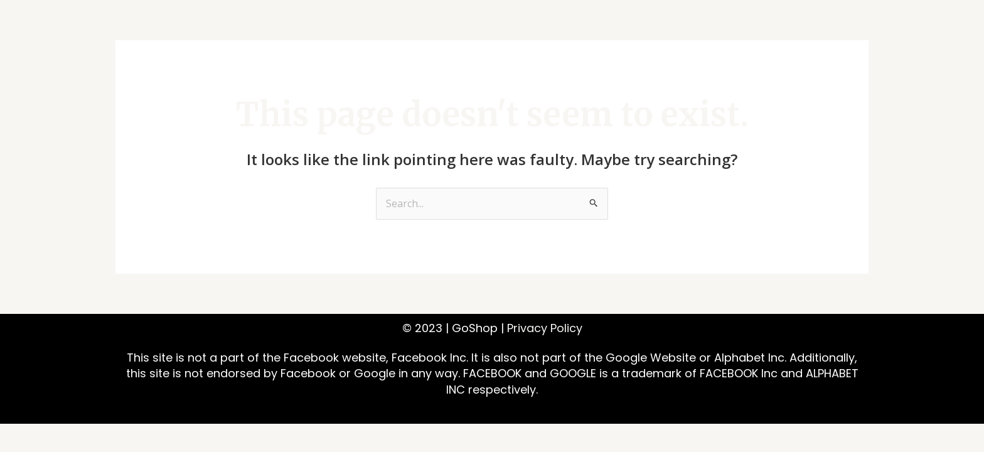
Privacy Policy (544, 328)
